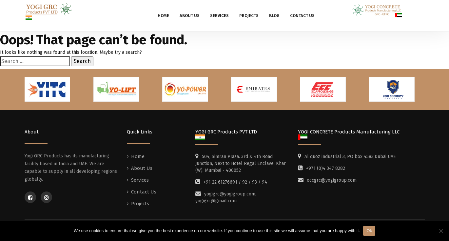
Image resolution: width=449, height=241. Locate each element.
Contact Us (302, 15)
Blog (274, 15)
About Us (190, 15)
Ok (369, 230)
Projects (249, 15)
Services (219, 15)
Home (163, 15)
